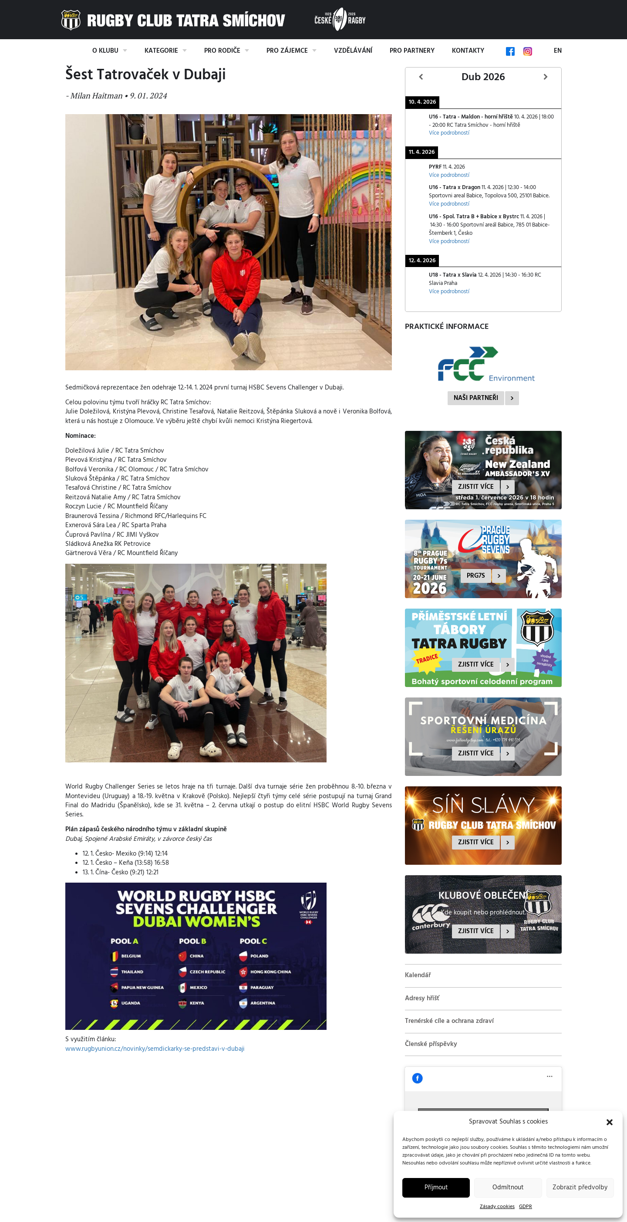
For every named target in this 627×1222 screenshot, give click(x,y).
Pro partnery (412, 51)
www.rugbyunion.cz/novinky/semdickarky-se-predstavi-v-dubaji (155, 1049)
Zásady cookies (497, 1206)
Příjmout (436, 1187)
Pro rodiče (222, 51)
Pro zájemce (287, 51)
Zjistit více (476, 487)
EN (558, 51)
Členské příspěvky (431, 1044)
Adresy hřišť (422, 998)
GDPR (525, 1206)
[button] (609, 1122)
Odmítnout (508, 1187)
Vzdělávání (353, 51)
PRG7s (476, 576)
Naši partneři (476, 398)
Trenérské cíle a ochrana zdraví (449, 1021)
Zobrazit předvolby (580, 1187)
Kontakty (468, 51)
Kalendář (418, 975)
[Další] (545, 77)
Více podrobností (449, 133)
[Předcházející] (421, 77)
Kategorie (161, 51)
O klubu (105, 51)
